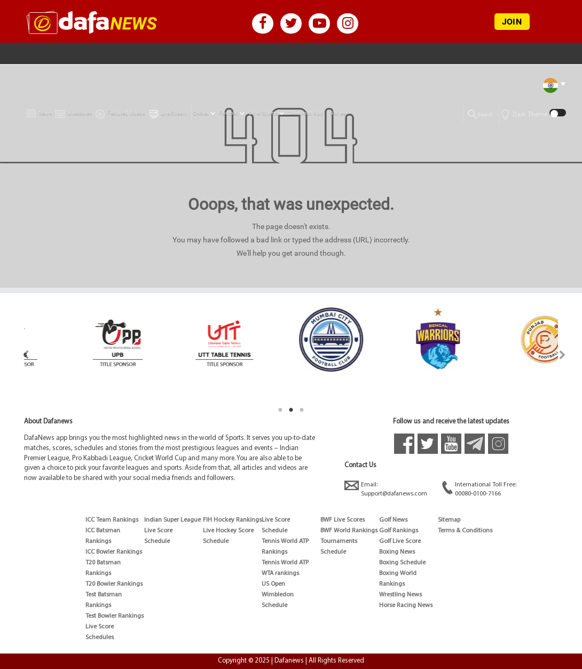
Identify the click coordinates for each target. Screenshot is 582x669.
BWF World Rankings (348, 531)
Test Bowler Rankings (114, 616)
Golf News (393, 520)
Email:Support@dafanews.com (385, 489)
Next (562, 355)
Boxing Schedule (402, 563)
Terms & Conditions (465, 531)
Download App (306, 113)
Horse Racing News (405, 605)
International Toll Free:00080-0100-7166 (479, 489)
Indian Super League (172, 520)
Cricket (201, 113)
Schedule (157, 541)
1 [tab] (280, 410)
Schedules (99, 637)
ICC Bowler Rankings (113, 552)
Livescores (74, 111)
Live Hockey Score (228, 531)
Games (337, 113)
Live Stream (168, 112)
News (39, 111)
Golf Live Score (400, 541)
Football (228, 113)
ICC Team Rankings (111, 520)
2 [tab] (291, 410)
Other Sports (263, 113)
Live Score (99, 627)
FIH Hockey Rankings (232, 520)
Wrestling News (400, 595)
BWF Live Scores (342, 520)
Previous (19, 355)
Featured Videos (120, 112)
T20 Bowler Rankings (114, 584)
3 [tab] (301, 410)
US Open (273, 584)
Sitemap (449, 520)
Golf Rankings (398, 531)
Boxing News (397, 552)
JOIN (512, 22)
